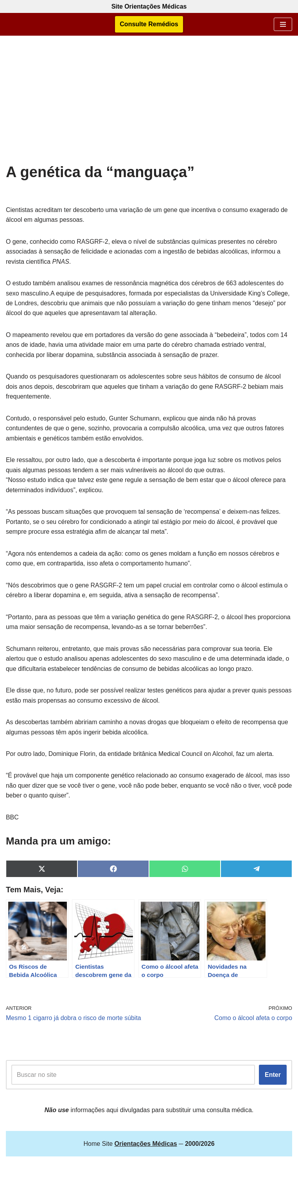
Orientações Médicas (169, 1187)
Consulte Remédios (149, 24)
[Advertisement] (149, 104)
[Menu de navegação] (283, 24)
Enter (273, 1076)
